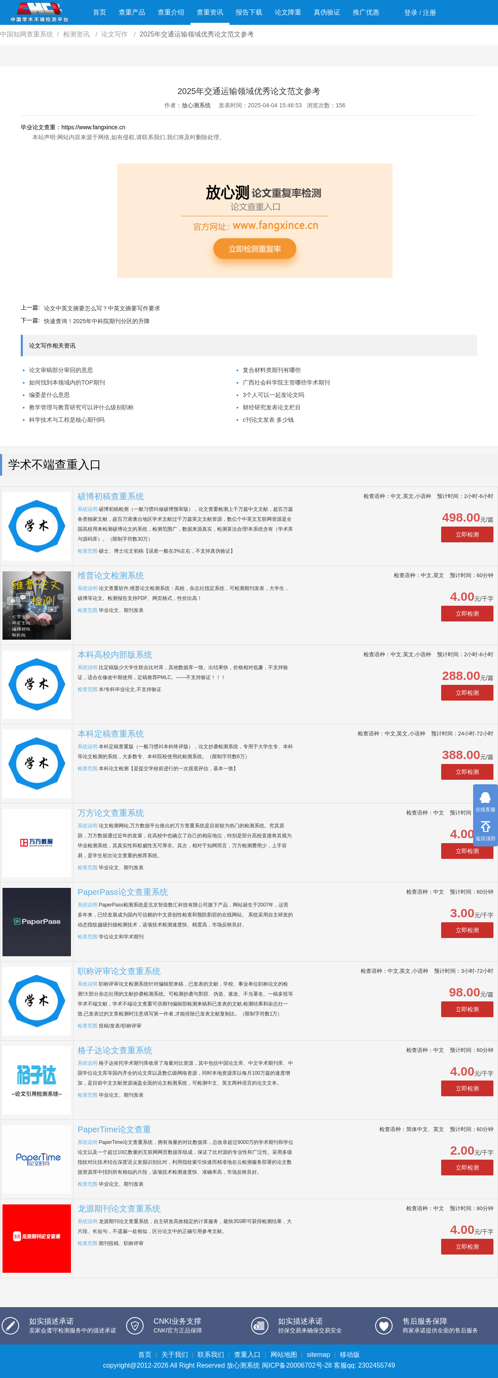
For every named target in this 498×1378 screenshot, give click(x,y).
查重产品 (132, 12)
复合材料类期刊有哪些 (272, 370)
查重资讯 (210, 12)
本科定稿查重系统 (111, 733)
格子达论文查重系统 (115, 1050)
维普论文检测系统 (111, 575)
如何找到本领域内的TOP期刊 (67, 382)
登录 (410, 12)
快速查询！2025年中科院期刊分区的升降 (97, 321)
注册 (429, 12)
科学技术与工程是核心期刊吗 (67, 419)
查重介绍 (171, 12)
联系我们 (211, 1354)
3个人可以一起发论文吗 (273, 395)
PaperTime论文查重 (114, 1129)
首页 (99, 12)
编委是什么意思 (49, 395)
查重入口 (247, 1354)
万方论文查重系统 (111, 812)
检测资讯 (77, 34)
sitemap (318, 1354)
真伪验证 (327, 12)
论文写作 (115, 34)
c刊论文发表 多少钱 (268, 419)
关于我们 (174, 1354)
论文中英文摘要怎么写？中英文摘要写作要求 (102, 308)
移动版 (350, 1354)
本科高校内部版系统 (115, 654)
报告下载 (249, 12)
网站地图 (284, 1354)
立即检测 (467, 534)
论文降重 (288, 12)
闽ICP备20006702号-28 (297, 1365)
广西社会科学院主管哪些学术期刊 (286, 382)
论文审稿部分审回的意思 (61, 370)
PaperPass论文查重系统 (123, 892)
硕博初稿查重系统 (111, 496)
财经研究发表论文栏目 (272, 407)
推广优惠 (366, 12)
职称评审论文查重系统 (119, 971)
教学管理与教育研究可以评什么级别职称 (81, 407)
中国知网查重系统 (26, 34)
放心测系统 (196, 105)
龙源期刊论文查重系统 (119, 1208)
